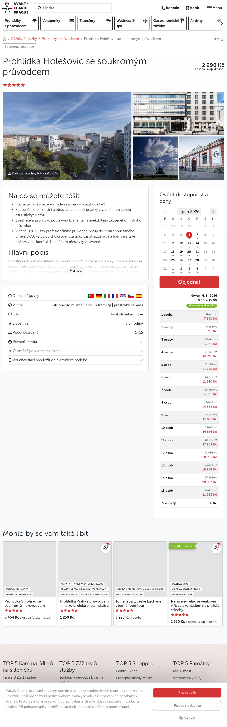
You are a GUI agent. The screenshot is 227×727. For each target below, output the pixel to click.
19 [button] (181, 252)
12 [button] (181, 243)
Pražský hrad (183, 685)
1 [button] (205, 226)
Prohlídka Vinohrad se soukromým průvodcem (25, 603)
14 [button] (197, 243)
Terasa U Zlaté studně (19, 677)
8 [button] (205, 235)
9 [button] (213, 235)
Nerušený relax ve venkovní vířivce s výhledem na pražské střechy (195, 605)
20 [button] (189, 252)
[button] (209, 65)
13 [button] (189, 243)
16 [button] (213, 243)
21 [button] (197, 252)
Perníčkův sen (126, 671)
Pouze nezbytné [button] (187, 712)
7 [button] (197, 235)
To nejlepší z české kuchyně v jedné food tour (138, 603)
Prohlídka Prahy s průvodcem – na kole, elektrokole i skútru (84, 603)
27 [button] (189, 260)
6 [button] (189, 235)
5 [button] (181, 235)
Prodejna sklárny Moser (134, 678)
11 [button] (172, 243)
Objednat (189, 282)
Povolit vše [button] (187, 699)
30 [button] (213, 260)
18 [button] (173, 252)
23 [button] (213, 252)
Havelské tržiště (128, 685)
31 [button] (165, 269)
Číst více (75, 271)
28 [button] (197, 260)
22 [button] (205, 252)
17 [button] (165, 252)
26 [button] (181, 260)
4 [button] (173, 235)
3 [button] (165, 235)
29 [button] (205, 260)
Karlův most (182, 671)
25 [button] (173, 260)
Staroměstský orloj (187, 678)
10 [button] (165, 243)
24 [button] (165, 260)
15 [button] (205, 243)
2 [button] (213, 226)
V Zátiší (8, 684)
